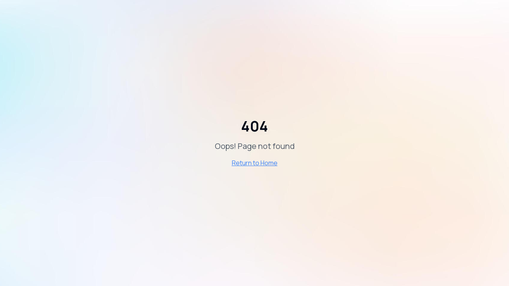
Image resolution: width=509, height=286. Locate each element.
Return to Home (255, 162)
